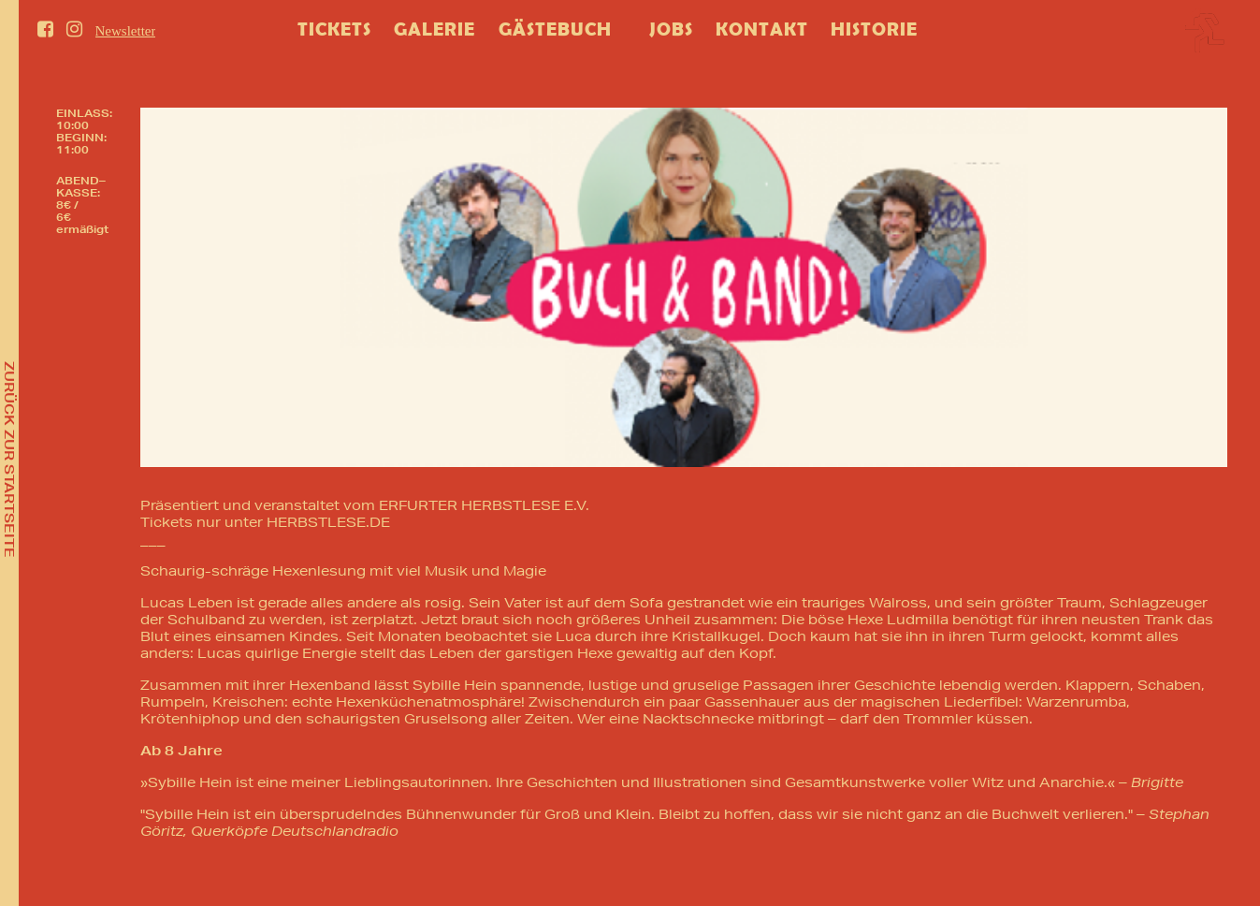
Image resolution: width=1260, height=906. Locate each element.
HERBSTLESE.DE (328, 522)
